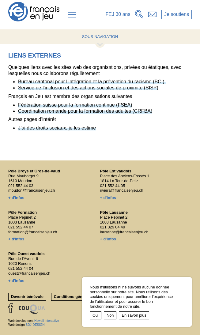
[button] (72, 14)
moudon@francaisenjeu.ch (31, 190)
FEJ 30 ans (118, 14)
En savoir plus (134, 315)
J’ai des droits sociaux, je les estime (57, 127)
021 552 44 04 (20, 268)
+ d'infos (16, 197)
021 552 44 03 (20, 185)
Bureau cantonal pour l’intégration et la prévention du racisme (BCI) (92, 81)
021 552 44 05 (112, 185)
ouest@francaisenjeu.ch (29, 273)
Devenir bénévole (27, 296)
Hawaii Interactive (46, 320)
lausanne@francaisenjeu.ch (124, 232)
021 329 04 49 (112, 227)
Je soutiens (176, 14)
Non (110, 315)
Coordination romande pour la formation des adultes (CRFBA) (85, 111)
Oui (95, 315)
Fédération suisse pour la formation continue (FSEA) (75, 104)
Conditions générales (74, 296)
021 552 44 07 (20, 227)
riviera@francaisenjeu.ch (121, 190)
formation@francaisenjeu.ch (32, 232)
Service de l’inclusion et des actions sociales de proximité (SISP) (88, 87)
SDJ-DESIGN (35, 324)
